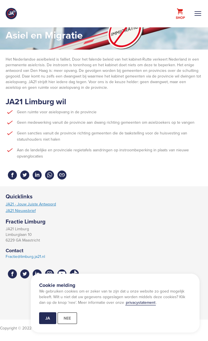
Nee (67, 318)
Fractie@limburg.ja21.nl (25, 256)
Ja (47, 318)
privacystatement (140, 302)
